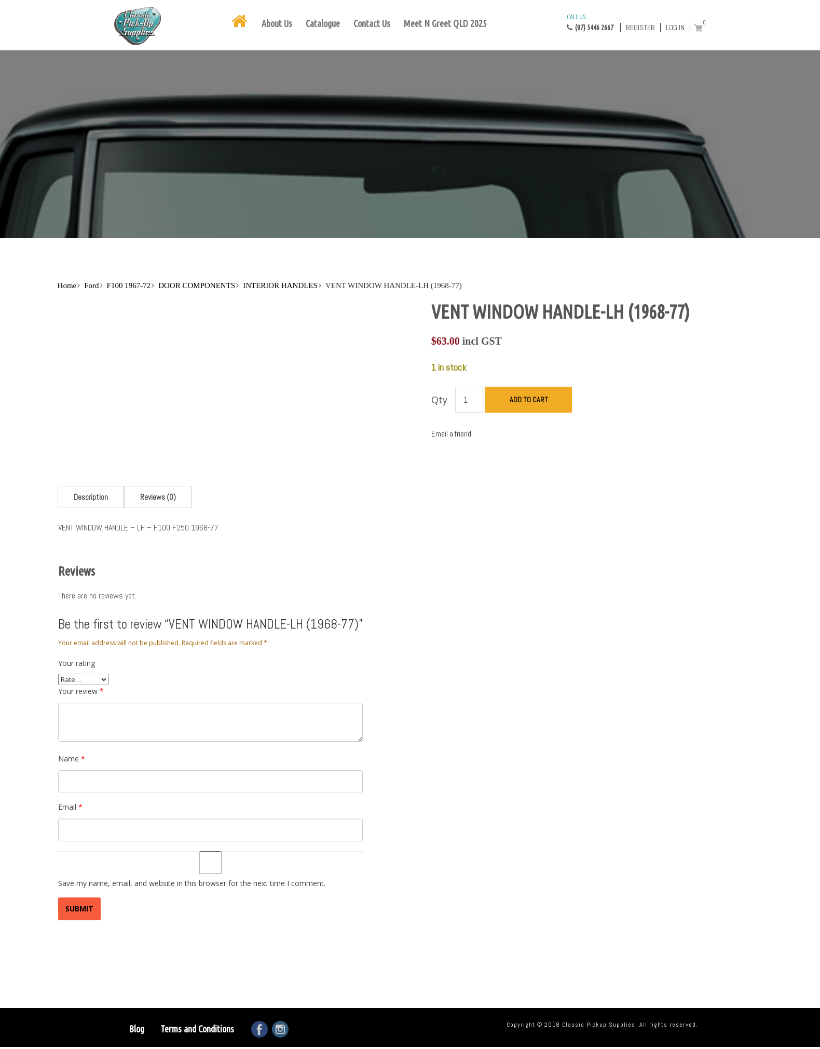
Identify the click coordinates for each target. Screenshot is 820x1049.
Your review (81, 691)
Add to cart (529, 399)
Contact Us (371, 23)
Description (91, 497)
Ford (91, 285)
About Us (277, 23)
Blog (136, 1029)
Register (640, 27)
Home (67, 285)
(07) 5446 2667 (590, 22)
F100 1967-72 (129, 285)
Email (70, 807)
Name (71, 759)
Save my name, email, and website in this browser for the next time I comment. (191, 883)
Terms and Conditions (197, 1029)
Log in (675, 27)
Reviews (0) (158, 497)
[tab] (91, 497)
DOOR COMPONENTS (196, 285)
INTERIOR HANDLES (280, 285)
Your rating (76, 663)
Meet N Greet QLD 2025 (445, 23)
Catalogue (323, 23)
